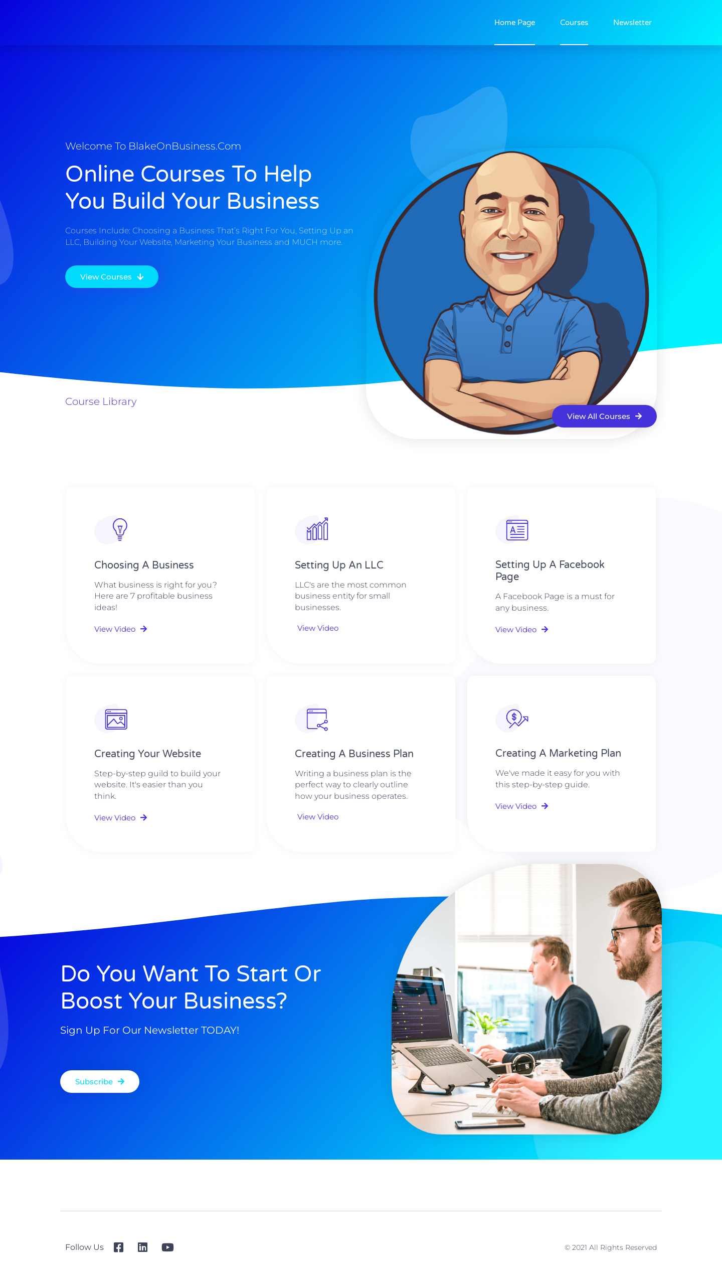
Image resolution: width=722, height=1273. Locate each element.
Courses (574, 22)
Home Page (514, 22)
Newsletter (632, 22)
